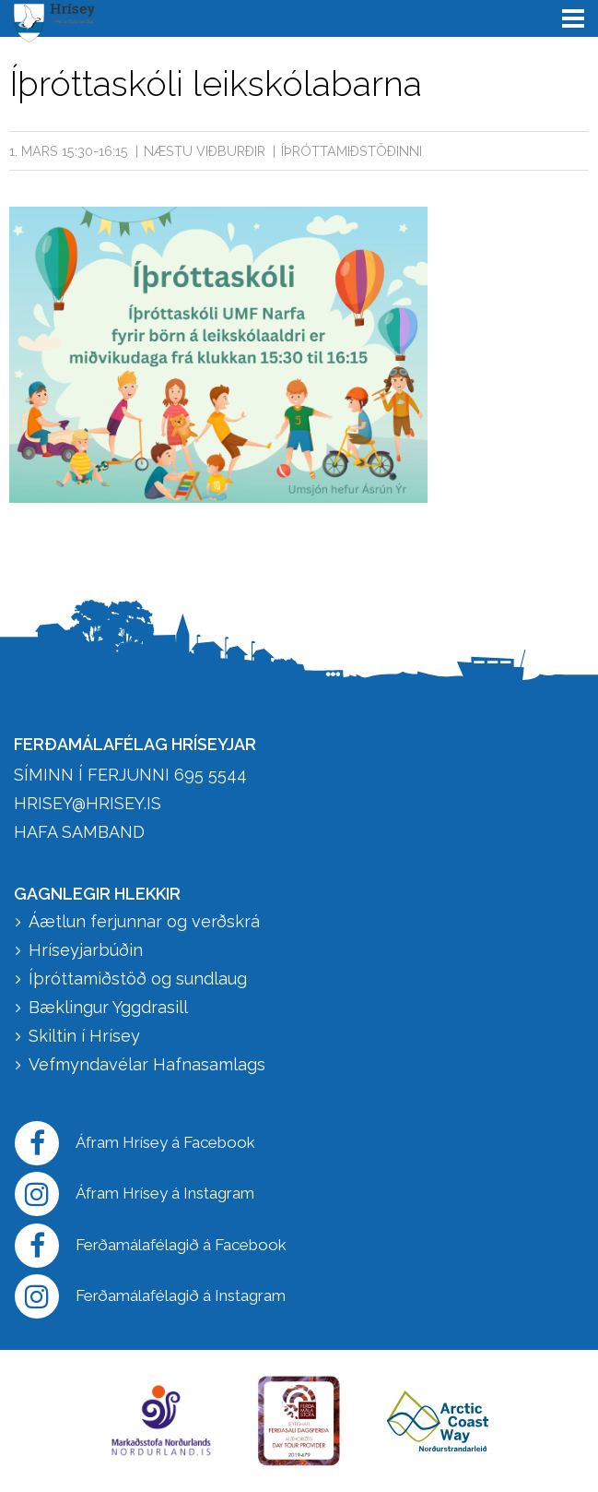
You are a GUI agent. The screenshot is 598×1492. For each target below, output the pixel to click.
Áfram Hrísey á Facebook (135, 1143)
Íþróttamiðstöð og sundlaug (138, 978)
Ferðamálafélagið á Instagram (150, 1296)
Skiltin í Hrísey (84, 1035)
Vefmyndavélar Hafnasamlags (149, 1064)
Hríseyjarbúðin (86, 950)
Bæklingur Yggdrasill (108, 1007)
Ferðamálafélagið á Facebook (151, 1245)
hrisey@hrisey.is (87, 803)
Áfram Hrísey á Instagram (134, 1194)
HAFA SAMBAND (79, 831)
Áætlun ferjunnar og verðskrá (144, 921)
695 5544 (210, 774)
